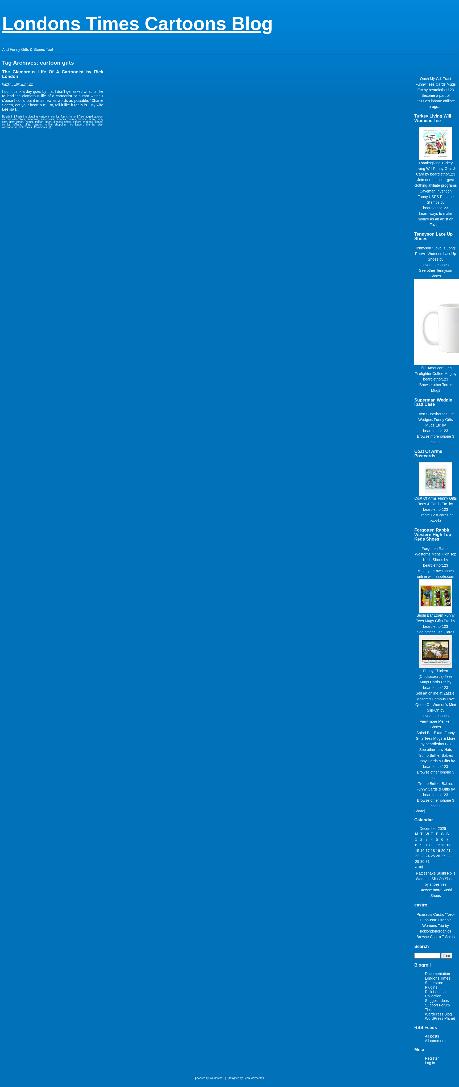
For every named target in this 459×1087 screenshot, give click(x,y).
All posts (432, 1036)
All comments (436, 1041)
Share (419, 811)
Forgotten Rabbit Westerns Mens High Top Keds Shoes (435, 554)
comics (55, 116)
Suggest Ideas (437, 1000)
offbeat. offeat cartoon (28, 124)
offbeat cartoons (83, 121)
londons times (62, 121)
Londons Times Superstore (437, 980)
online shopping (56, 124)
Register (432, 1058)
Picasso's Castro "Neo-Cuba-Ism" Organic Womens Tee (435, 920)
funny (64, 116)
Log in (430, 1063)
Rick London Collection (435, 994)
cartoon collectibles (13, 119)
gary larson (16, 121)
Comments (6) (42, 127)
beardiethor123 (441, 90)
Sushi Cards (444, 632)
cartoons (44, 116)
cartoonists (47, 119)
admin (9, 116)
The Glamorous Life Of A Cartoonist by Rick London (52, 74)
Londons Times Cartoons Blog (137, 23)
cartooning (33, 119)
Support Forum (437, 1005)
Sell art (421, 693)
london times (43, 121)
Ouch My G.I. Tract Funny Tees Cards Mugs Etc (435, 84)
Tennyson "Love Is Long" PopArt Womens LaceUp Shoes (435, 253)
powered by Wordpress (208, 1078)
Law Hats (444, 749)
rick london (76, 124)
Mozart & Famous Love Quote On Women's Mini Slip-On (435, 704)
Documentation (437, 974)
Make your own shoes (435, 571)
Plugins (431, 987)
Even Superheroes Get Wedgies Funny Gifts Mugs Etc (435, 419)
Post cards (439, 515)
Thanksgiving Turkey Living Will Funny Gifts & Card (435, 168)
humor (72, 116)
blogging (33, 116)
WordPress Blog (438, 1014)
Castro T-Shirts (442, 937)
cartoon (98, 116)
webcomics (25, 127)
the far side (94, 124)
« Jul (419, 867)
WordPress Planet (440, 1018)
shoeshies (438, 884)
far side (82, 119)
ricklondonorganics (435, 931)
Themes (432, 1009)
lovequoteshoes (436, 265)
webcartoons (9, 127)
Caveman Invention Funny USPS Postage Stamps (435, 196)
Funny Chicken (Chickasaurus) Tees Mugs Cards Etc (435, 676)
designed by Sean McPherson (246, 1078)
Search (421, 946)
